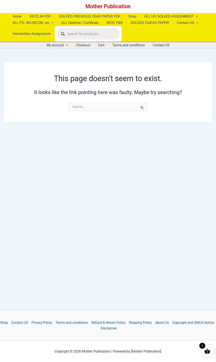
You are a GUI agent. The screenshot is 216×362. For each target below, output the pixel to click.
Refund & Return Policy (108, 323)
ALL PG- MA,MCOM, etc (32, 23)
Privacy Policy (41, 323)
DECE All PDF (38, 16)
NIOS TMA (112, 23)
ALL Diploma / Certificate (78, 23)
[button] (191, 16)
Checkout (84, 45)
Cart (101, 45)
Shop (128, 16)
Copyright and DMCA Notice (193, 323)
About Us (162, 323)
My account (59, 45)
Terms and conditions (127, 45)
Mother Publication (108, 6)
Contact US (182, 23)
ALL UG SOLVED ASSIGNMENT (166, 16)
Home (16, 16)
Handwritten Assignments (31, 34)
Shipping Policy (140, 323)
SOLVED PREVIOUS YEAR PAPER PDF (87, 16)
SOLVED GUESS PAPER (146, 23)
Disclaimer (109, 328)
